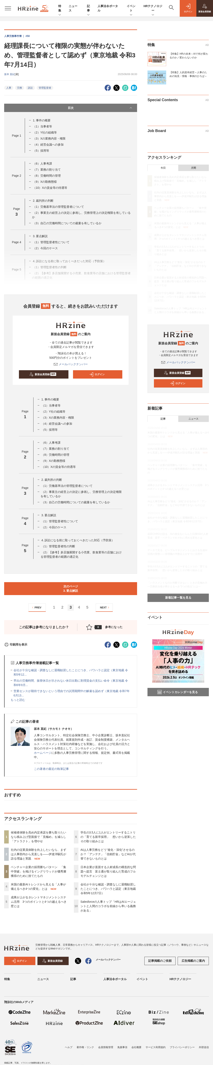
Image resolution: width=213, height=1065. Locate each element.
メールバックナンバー (71, 364)
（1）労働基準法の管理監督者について (58, 206)
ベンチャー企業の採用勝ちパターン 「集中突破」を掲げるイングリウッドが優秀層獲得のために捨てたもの (38, 871)
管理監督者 (45, 87)
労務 (19, 87)
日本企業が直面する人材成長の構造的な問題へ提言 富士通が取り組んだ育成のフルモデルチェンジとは (108, 871)
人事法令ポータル (115, 979)
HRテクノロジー (153, 8)
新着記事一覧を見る (178, 597)
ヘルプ (68, 1047)
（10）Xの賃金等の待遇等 (50, 187)
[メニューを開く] (8, 8)
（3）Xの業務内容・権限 (49, 138)
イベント (131, 8)
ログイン (97, 374)
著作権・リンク (85, 1047)
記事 (88, 8)
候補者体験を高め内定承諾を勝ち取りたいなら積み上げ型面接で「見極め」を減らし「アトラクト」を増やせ (38, 837)
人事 (8, 87)
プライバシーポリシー (182, 1047)
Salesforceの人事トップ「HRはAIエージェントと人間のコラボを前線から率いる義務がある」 (108, 906)
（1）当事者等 (42, 126)
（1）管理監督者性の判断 (58, 546)
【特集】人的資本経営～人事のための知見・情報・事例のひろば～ (188, 74)
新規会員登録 (42, 374)
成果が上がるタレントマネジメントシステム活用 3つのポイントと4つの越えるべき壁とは (39, 902)
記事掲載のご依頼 (160, 960)
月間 (193, 167)
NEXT (105, 607)
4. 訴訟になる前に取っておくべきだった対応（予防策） (78, 540)
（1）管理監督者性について (51, 242)
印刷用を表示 (15, 644)
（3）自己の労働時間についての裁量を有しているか (67, 223)
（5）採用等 (41, 150)
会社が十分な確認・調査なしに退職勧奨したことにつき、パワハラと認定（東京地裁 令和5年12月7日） (108, 889)
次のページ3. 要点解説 (70, 588)
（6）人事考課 (42, 163)
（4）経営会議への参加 (48, 144)
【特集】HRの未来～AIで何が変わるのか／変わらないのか (189, 55)
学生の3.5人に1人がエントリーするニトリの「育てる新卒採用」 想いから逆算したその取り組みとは (108, 837)
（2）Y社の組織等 (45, 132)
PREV (36, 607)
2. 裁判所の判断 (43, 200)
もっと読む (18, 699)
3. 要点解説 (40, 236)
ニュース (193, 418)
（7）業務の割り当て (47, 169)
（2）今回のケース (45, 248)
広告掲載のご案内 (193, 960)
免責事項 (122, 1047)
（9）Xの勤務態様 (45, 181)
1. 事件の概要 (42, 120)
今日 (163, 167)
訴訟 (30, 87)
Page (16, 135)
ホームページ (42, 752)
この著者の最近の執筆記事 (51, 768)
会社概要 (136, 1047)
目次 (100, 108)
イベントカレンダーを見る (177, 692)
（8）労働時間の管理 (47, 175)
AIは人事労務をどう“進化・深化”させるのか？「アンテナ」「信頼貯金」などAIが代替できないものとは (108, 854)
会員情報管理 (105, 1047)
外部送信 (204, 1047)
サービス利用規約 (156, 1047)
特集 (60, 8)
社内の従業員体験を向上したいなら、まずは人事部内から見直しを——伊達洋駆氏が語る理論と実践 (38, 854)
